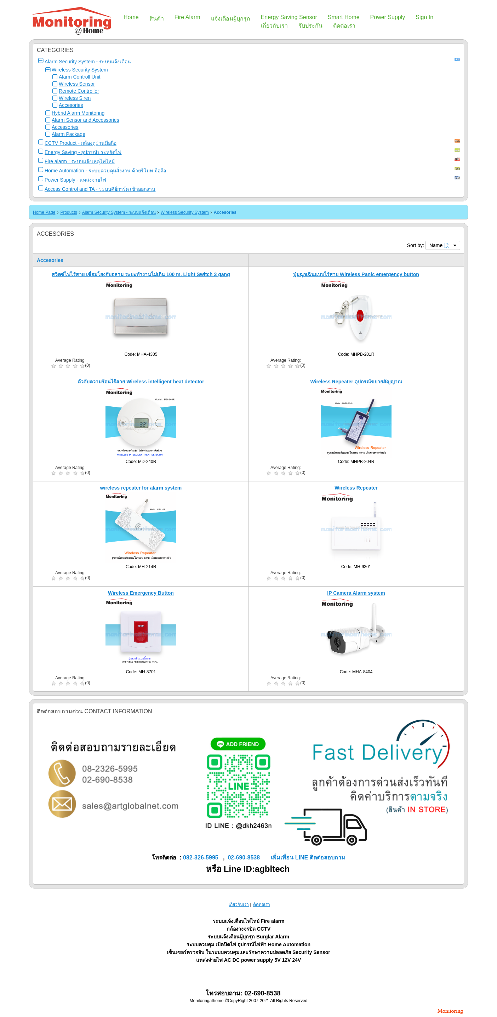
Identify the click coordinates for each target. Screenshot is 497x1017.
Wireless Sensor (77, 84)
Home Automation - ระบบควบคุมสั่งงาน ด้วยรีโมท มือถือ (105, 170)
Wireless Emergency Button (141, 593)
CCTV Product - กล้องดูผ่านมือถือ (80, 143)
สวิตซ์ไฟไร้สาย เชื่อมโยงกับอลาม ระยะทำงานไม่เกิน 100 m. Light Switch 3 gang (141, 274)
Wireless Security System (80, 70)
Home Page (44, 212)
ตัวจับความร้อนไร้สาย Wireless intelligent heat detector (141, 381)
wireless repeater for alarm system (141, 488)
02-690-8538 (244, 858)
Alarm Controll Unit (79, 77)
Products (68, 212)
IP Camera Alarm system (356, 593)
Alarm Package (68, 134)
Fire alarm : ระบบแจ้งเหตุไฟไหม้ (80, 161)
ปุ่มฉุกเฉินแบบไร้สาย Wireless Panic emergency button (356, 274)
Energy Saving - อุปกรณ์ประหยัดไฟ (83, 152)
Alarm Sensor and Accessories (85, 120)
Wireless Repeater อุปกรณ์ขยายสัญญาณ (356, 381)
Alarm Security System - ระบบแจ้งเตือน (88, 61)
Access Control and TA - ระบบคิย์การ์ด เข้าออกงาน (100, 189)
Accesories (71, 105)
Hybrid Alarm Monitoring (78, 113)
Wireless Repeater (356, 488)
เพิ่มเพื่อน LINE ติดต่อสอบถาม (308, 858)
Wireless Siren (75, 98)
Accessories (65, 127)
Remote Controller (79, 91)
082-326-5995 (200, 858)
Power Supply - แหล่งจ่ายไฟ (75, 180)
